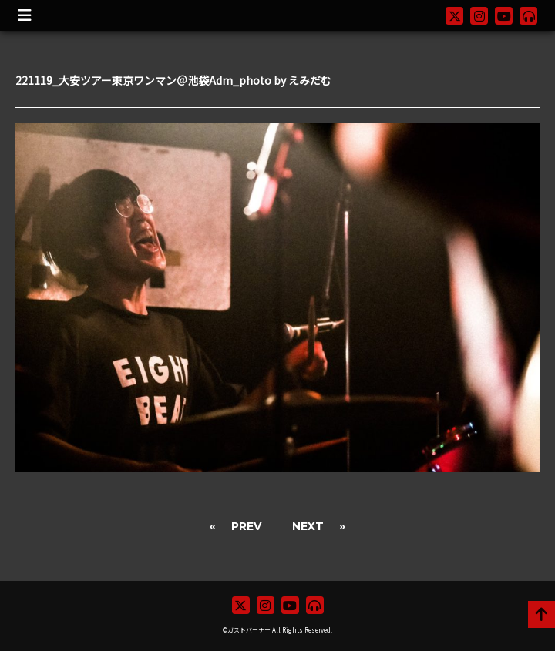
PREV (246, 526)
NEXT (308, 526)
